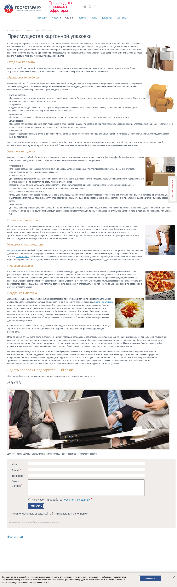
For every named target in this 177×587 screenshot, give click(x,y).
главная (10, 30)
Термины (82, 17)
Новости (56, 17)
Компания (42, 17)
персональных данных (76, 502)
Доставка (107, 17)
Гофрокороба (22, 256)
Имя (15, 464)
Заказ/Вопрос (17, 483)
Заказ (94, 17)
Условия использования (49, 525)
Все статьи (15, 539)
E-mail (16, 470)
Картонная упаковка (103, 302)
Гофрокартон (13, 250)
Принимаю (150, 578)
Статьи (69, 17)
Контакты (121, 17)
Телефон (17, 475)
